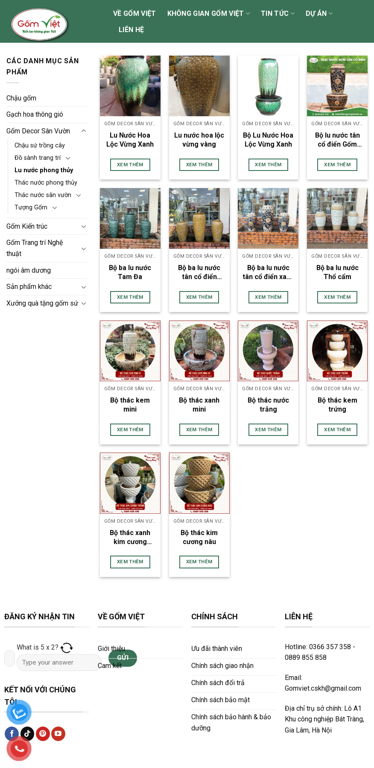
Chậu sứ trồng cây (40, 145)
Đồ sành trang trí (38, 158)
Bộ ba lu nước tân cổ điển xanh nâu (268, 273)
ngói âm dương (28, 270)
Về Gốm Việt (134, 13)
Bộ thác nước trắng (268, 404)
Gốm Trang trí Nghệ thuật (34, 248)
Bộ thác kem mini (130, 404)
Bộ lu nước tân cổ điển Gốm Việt (337, 140)
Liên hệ (131, 30)
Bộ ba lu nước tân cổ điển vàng (199, 273)
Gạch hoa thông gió (34, 114)
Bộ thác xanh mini (199, 404)
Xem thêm (130, 165)
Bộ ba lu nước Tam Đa (130, 272)
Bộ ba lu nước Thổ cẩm (337, 272)
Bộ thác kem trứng (337, 404)
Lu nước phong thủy (44, 170)
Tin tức (278, 13)
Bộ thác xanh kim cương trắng (130, 538)
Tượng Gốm (31, 207)
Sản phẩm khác (29, 286)
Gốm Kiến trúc (26, 226)
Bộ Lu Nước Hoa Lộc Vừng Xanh (268, 139)
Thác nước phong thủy (46, 182)
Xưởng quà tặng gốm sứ (42, 303)
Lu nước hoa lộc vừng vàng (199, 139)
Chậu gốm (21, 98)
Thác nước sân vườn (43, 195)
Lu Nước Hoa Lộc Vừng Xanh (130, 139)
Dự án (319, 13)
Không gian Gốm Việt (208, 13)
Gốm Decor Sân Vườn (38, 131)
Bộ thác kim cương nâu (199, 537)
